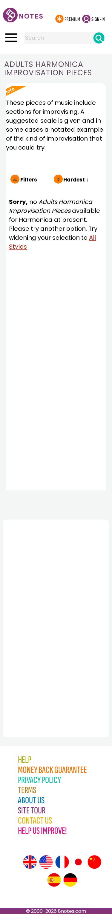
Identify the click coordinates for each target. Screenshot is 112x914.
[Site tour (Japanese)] (78, 862)
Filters (28, 179)
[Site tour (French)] (62, 862)
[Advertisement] (36, 615)
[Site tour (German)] (70, 880)
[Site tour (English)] (29, 862)
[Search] (99, 38)
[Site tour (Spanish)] (54, 880)
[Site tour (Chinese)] (94, 862)
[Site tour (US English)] (46, 862)
